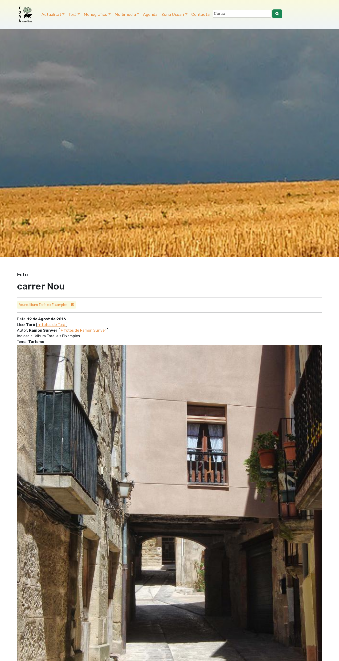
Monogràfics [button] (95, 14)
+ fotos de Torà (51, 324)
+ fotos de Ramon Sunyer (83, 330)
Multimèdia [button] (125, 14)
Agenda (150, 14)
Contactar (201, 14)
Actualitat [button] (51, 14)
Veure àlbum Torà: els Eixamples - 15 (46, 305)
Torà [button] (72, 14)
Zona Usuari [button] (172, 14)
